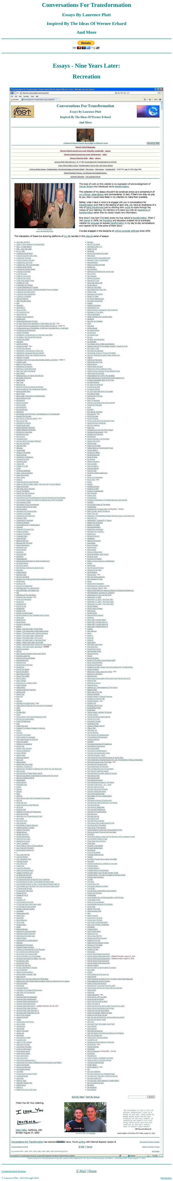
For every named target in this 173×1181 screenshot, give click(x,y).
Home (92, 1171)
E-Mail (81, 1171)
